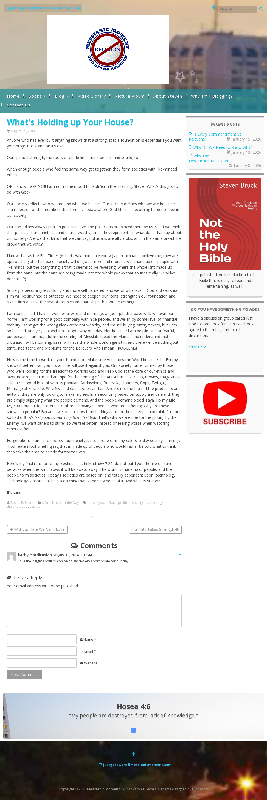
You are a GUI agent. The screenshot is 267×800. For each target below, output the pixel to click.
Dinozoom (200, 789)
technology (154, 503)
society (137, 503)
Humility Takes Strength (155, 529)
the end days (17, 506)
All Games (148, 789)
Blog (59, 96)
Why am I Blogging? (212, 96)
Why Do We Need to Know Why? (222, 147)
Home (13, 96)
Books (35, 96)
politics (123, 503)
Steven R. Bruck (21, 503)
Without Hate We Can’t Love (37, 529)
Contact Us (18, 105)
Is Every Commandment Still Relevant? (216, 136)
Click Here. (198, 347)
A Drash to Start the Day (60, 503)
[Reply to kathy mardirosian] (180, 555)
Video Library (92, 96)
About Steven (167, 96)
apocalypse (97, 503)
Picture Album (130, 96)
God (111, 503)
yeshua (35, 506)
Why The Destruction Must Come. (210, 158)
